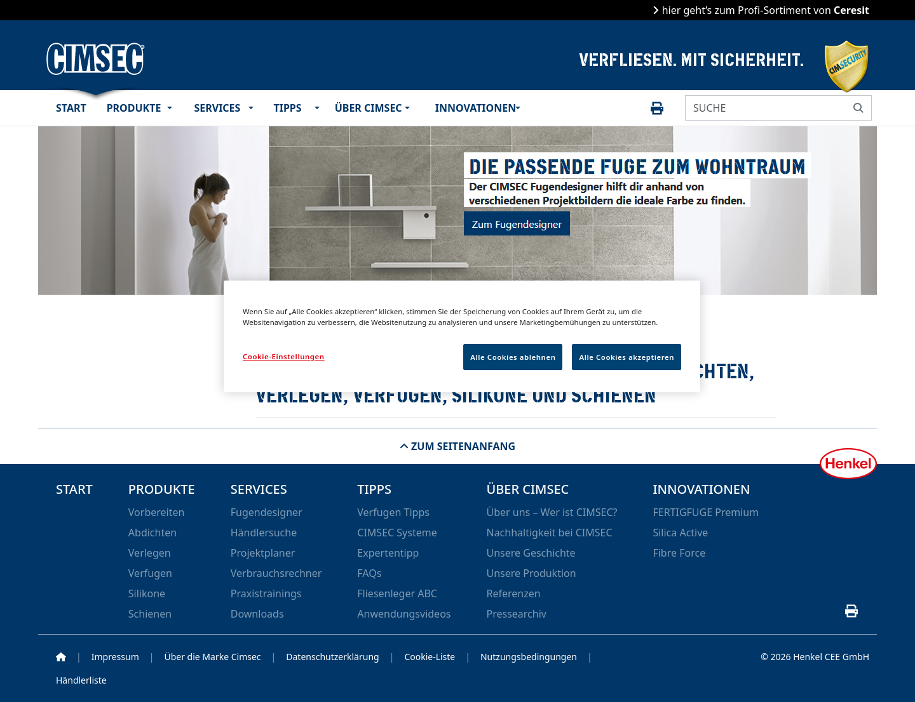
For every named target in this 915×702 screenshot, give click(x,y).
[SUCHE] (765, 108)
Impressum (115, 657)
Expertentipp (388, 553)
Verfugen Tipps (393, 512)
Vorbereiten (156, 512)
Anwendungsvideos (404, 614)
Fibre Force (679, 553)
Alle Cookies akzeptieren (626, 357)
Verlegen (149, 553)
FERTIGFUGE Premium (706, 512)
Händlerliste (81, 680)
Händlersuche (264, 533)
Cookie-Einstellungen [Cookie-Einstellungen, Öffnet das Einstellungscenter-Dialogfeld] (284, 356)
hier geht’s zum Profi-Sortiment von (764, 10)
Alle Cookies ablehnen (512, 357)
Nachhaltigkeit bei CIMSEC (549, 533)
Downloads (257, 614)
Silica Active (680, 533)
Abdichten (152, 533)
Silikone (146, 593)
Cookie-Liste (429, 657)
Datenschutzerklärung (332, 657)
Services (217, 108)
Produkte (134, 108)
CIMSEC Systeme (397, 533)
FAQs (369, 573)
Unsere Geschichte (530, 553)
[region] (462, 336)
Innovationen (473, 108)
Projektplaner (263, 553)
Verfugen (150, 573)
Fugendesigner (266, 512)
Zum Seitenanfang (462, 446)
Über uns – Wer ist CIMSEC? (551, 512)
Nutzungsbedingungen (528, 657)
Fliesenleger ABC (397, 593)
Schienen (150, 614)
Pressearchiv (516, 614)
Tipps (288, 108)
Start (71, 108)
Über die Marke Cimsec (212, 657)
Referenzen (513, 593)
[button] (173, 108)
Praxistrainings (266, 593)
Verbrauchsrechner (276, 573)
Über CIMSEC (367, 108)
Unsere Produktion (531, 573)
